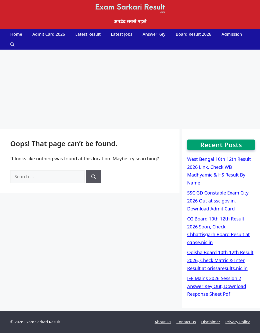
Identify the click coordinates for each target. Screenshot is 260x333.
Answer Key (154, 34)
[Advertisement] (130, 88)
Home (16, 34)
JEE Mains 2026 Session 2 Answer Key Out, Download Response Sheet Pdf (216, 286)
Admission (232, 34)
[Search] (93, 176)
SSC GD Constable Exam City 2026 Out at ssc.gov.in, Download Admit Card (218, 200)
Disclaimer (210, 321)
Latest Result (88, 34)
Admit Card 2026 (48, 34)
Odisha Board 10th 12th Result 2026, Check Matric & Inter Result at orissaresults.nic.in (220, 260)
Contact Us (186, 321)
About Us (163, 321)
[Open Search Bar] (12, 44)
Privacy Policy (237, 321)
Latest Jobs (121, 34)
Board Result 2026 (193, 34)
